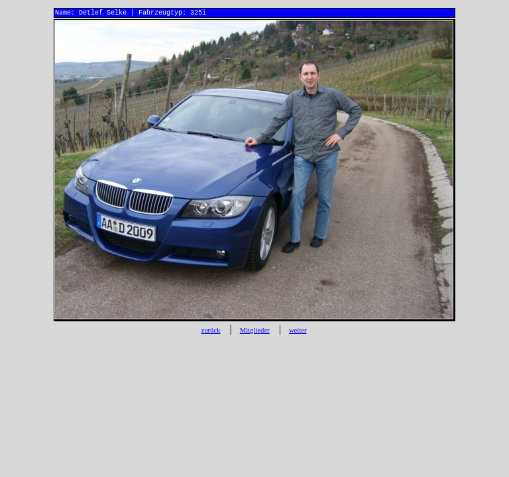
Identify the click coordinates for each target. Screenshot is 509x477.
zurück (210, 332)
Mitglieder (255, 332)
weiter (298, 332)
